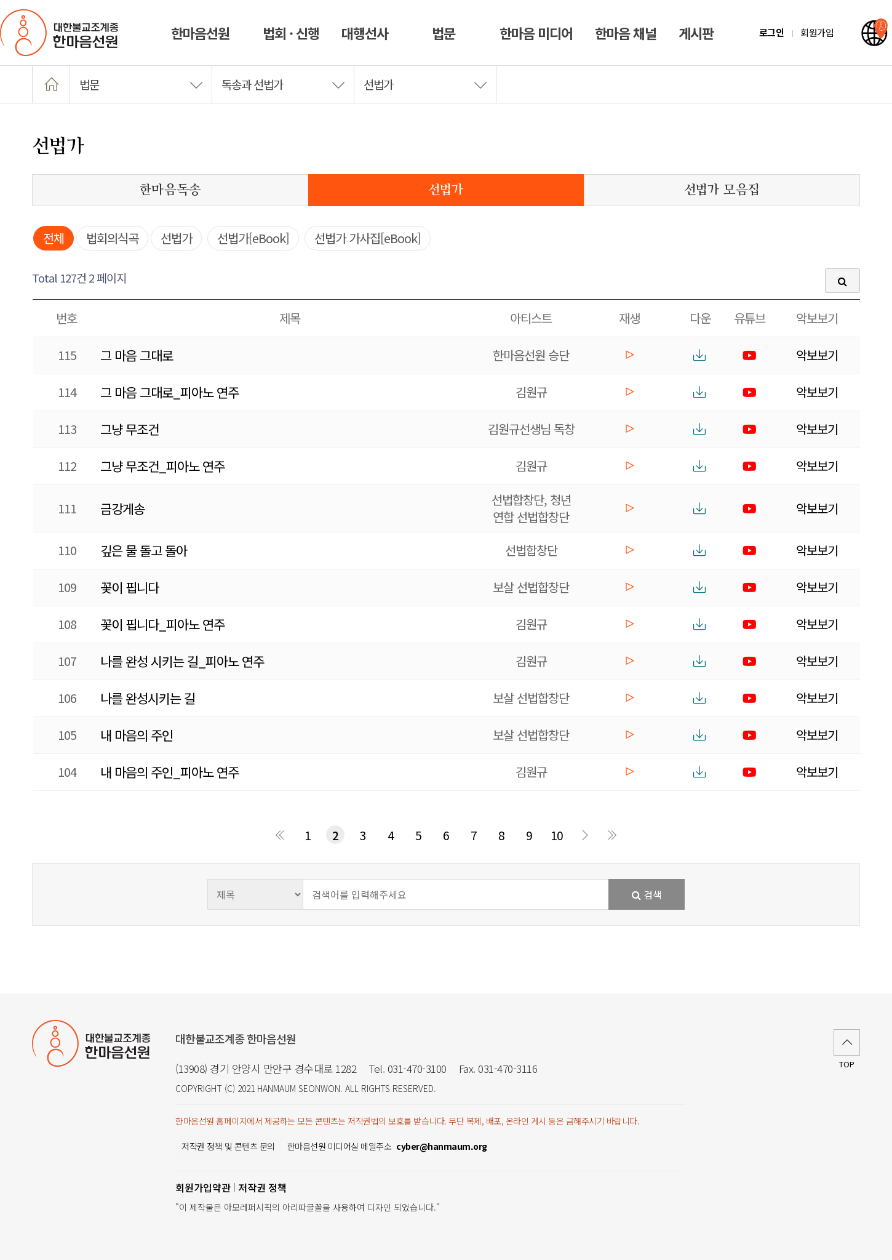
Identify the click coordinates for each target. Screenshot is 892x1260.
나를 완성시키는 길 (147, 698)
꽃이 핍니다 (129, 587)
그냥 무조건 (129, 429)
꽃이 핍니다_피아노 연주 (162, 624)
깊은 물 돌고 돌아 (143, 550)
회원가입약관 (203, 1187)
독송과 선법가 (282, 84)
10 (557, 835)
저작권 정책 (262, 1187)
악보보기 (817, 355)
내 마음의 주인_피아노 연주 (169, 772)
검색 (647, 894)
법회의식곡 (112, 238)
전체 (53, 238)
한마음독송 (170, 190)
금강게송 (122, 508)
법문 (140, 84)
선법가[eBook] (253, 238)
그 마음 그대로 (136, 355)
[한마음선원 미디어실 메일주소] (441, 1146)
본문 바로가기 (0, 0)
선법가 (425, 84)
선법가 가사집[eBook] (367, 238)
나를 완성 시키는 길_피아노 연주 (182, 661)
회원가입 (817, 32)
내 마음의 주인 (136, 735)
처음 (280, 834)
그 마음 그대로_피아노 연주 (169, 392)
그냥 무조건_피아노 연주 (162, 466)
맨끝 (612, 834)
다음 (584, 834)
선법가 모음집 (722, 190)
